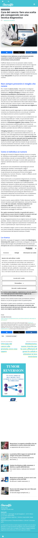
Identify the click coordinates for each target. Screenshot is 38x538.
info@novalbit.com (5, 329)
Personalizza (19, 283)
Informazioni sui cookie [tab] (29, 252)
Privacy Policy (4, 507)
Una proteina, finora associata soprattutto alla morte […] (23, 456)
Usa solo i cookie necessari (19, 288)
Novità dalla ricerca (5, 9)
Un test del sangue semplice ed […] (23, 490)
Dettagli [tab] (17, 252)
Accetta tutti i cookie (19, 278)
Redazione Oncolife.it (9, 20)
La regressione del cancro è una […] (23, 445)
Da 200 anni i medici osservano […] (23, 479)
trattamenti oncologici (11, 336)
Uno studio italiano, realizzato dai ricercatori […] (23, 468)
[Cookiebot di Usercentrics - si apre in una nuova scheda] (25, 249)
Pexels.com (30, 322)
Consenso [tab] (6, 252)
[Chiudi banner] (35, 248)
